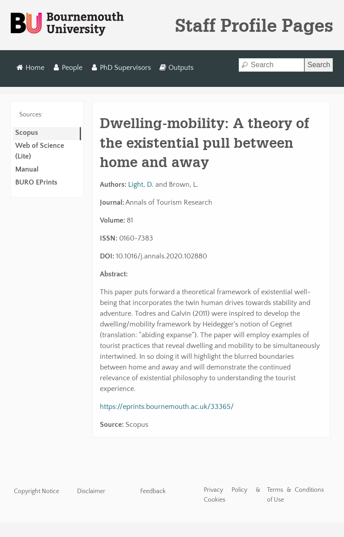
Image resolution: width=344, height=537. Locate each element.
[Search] (272, 65)
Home (31, 68)
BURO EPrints (36, 182)
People (68, 68)
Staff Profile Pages (254, 25)
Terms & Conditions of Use (295, 494)
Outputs (176, 68)
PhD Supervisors (120, 68)
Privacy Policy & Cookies (232, 494)
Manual (27, 169)
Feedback (153, 491)
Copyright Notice (36, 491)
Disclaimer (91, 491)
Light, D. (141, 184)
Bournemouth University (67, 24)
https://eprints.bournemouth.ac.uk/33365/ (167, 407)
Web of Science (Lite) (39, 151)
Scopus (26, 133)
